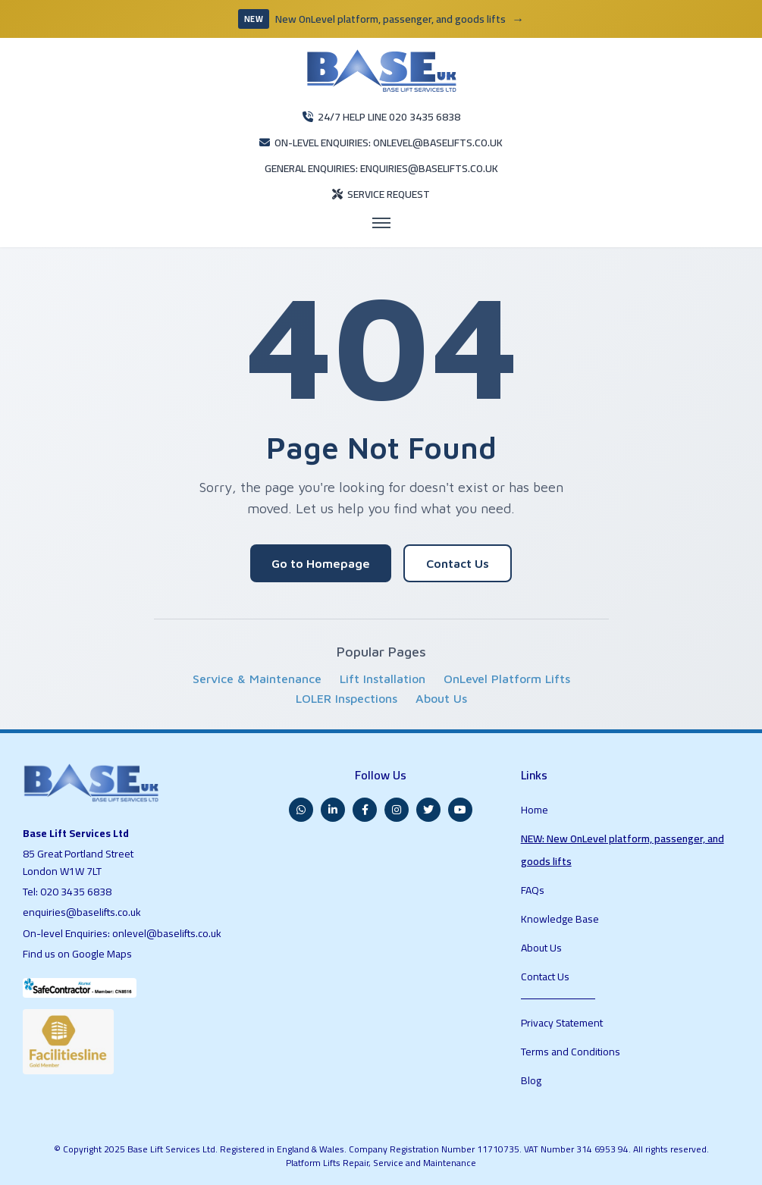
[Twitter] (428, 810)
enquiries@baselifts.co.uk (82, 912)
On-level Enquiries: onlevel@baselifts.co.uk (122, 933)
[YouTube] (460, 810)
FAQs (532, 890)
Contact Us (457, 563)
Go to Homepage (320, 563)
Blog (531, 1080)
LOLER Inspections (346, 698)
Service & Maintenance (257, 678)
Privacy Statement (562, 1023)
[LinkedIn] (333, 810)
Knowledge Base (560, 919)
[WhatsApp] (301, 810)
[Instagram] (396, 810)
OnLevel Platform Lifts (507, 678)
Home (534, 810)
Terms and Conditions (570, 1051)
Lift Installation (382, 678)
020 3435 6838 (75, 891)
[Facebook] (365, 810)
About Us (441, 698)
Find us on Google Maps (77, 954)
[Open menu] (381, 223)
